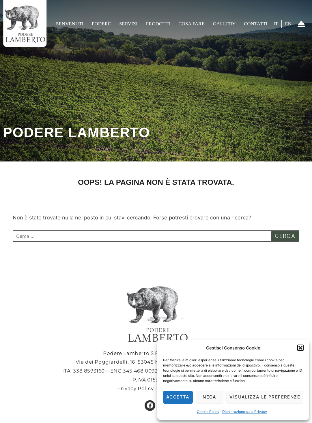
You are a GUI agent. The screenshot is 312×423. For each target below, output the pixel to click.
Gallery (224, 24)
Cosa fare (191, 24)
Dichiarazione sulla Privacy (244, 411)
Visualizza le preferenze (264, 397)
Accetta (178, 397)
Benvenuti (69, 24)
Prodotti (158, 24)
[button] (300, 348)
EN (288, 24)
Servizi (128, 24)
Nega (209, 397)
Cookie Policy (208, 411)
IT (275, 24)
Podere (101, 24)
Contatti (256, 24)
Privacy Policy (135, 388)
